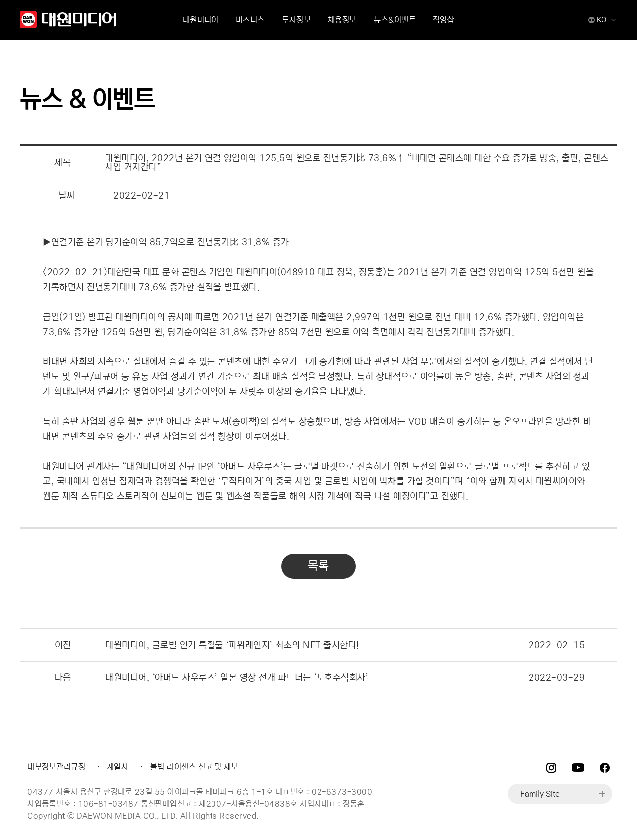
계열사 (118, 766)
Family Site (540, 793)
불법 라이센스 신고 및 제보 (194, 766)
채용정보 (342, 19)
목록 (318, 566)
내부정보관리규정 (56, 766)
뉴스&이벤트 (395, 19)
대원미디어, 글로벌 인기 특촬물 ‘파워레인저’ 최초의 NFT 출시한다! (232, 645)
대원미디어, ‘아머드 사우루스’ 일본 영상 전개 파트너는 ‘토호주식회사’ (237, 678)
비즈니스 (250, 19)
